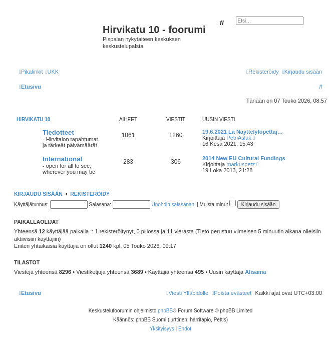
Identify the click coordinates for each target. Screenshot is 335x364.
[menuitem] (52, 72)
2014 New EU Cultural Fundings (243, 158)
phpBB (165, 310)
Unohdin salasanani (174, 204)
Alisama (255, 272)
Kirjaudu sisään (38, 194)
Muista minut (218, 204)
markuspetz (240, 164)
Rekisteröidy (90, 194)
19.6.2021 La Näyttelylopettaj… (242, 132)
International (62, 159)
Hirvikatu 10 (33, 119)
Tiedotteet (58, 132)
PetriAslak (238, 138)
